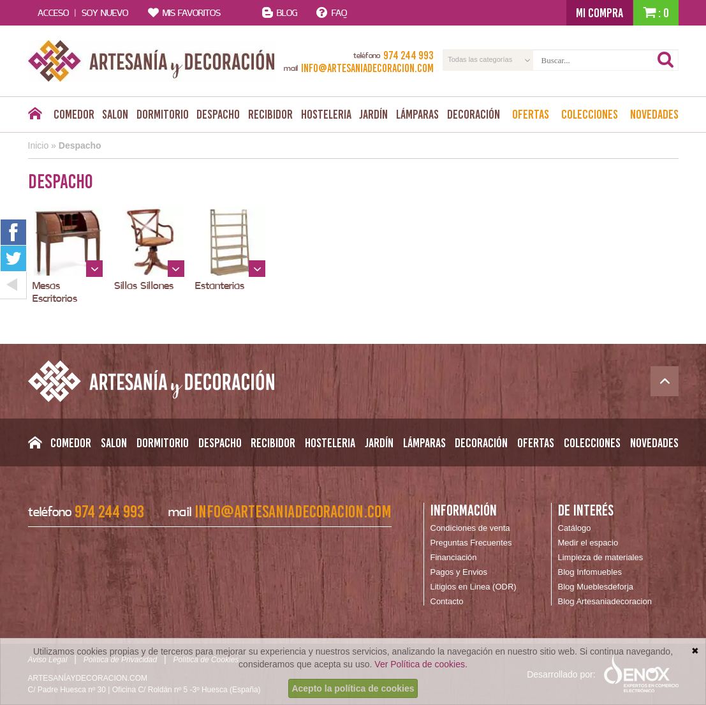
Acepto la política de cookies (352, 688)
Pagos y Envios (459, 572)
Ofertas (530, 114)
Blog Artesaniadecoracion (605, 601)
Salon (115, 114)
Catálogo (574, 528)
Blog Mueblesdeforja (596, 587)
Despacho (218, 114)
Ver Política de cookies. (420, 664)
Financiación (453, 557)
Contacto (447, 601)
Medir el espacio (588, 542)
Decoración (473, 114)
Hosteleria (326, 114)
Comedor (74, 114)
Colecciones (589, 114)
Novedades (654, 114)
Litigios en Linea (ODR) (473, 587)
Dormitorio (162, 114)
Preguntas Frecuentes (471, 542)
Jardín (373, 114)
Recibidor (270, 114)
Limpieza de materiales (600, 557)
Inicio (38, 145)
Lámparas (417, 114)
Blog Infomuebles (590, 572)
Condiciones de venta (470, 528)
